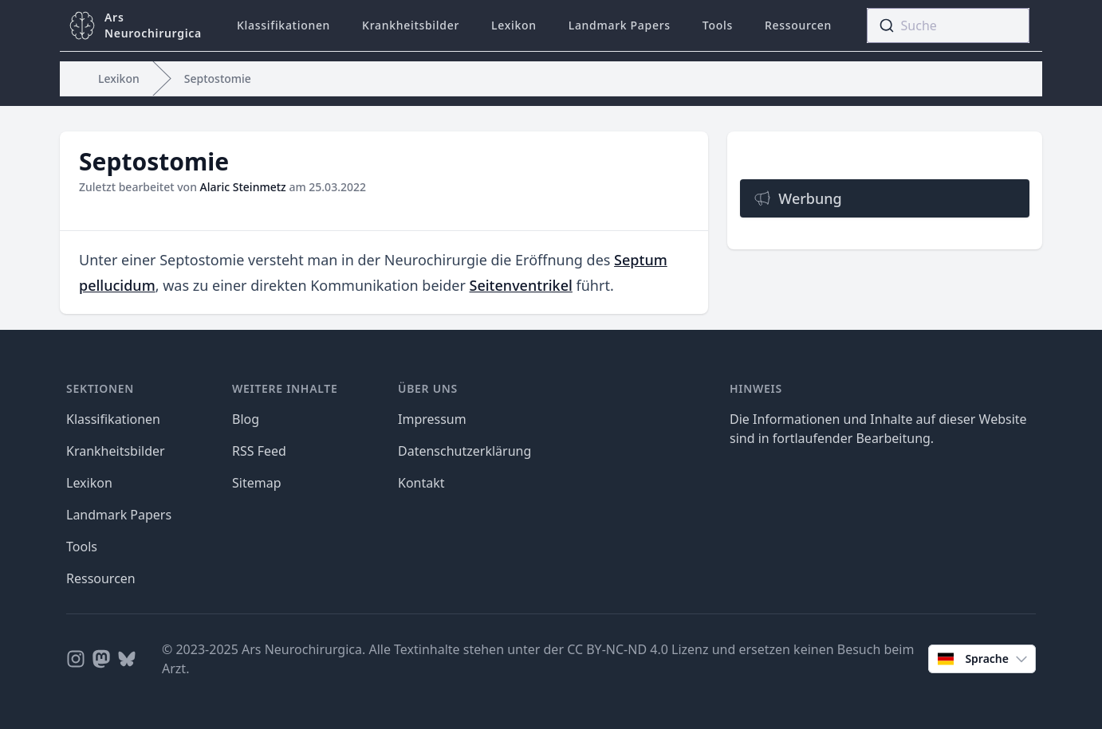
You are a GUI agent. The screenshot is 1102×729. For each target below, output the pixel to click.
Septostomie (217, 78)
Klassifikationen (283, 25)
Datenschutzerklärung (464, 451)
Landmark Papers (620, 25)
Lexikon (514, 25)
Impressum (432, 419)
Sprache (983, 659)
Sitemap (256, 483)
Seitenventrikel (521, 285)
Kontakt (421, 483)
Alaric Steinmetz (243, 186)
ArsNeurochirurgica (153, 25)
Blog (245, 419)
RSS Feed (259, 451)
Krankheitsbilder (410, 25)
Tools (718, 25)
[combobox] (948, 25)
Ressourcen (798, 25)
